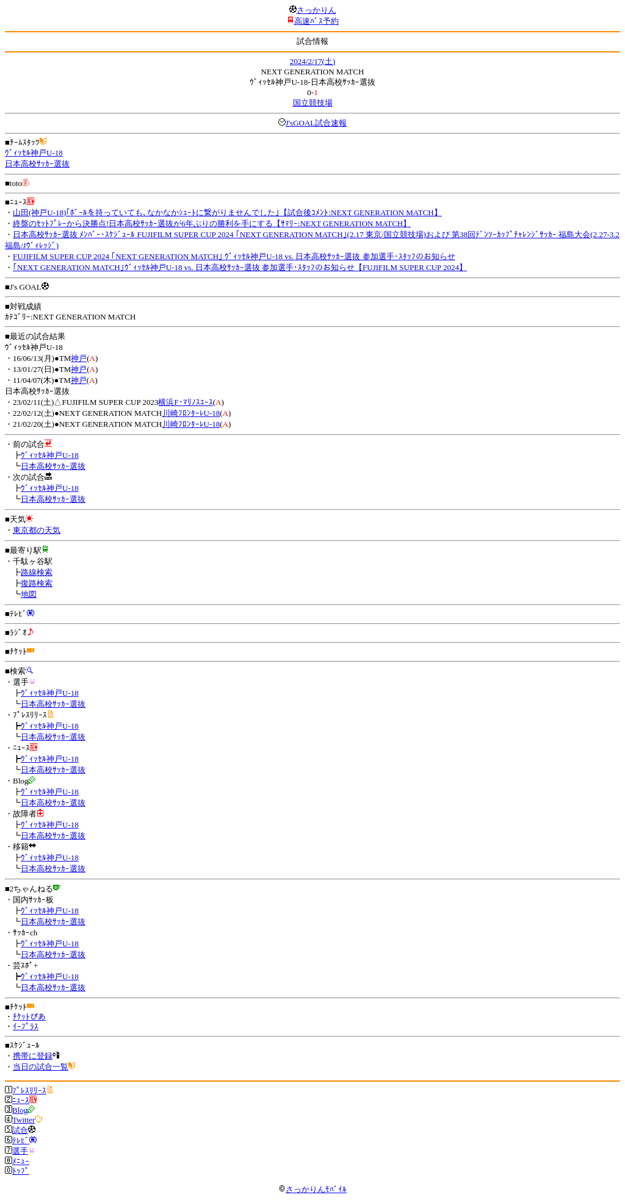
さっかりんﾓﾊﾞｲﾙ (312, 1189)
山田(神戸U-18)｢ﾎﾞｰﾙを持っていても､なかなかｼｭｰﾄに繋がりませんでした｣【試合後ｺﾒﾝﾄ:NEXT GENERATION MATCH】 (227, 212)
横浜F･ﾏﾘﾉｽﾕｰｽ (185, 402)
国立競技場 (313, 102)
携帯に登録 (32, 1055)
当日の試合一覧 (40, 1066)
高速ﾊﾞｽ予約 (316, 21)
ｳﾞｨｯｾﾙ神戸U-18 (34, 152)
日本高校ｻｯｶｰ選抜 (37, 163)
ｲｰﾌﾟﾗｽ (25, 1026)
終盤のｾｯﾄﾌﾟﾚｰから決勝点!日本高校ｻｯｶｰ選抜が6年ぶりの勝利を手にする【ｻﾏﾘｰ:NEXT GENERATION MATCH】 (212, 223)
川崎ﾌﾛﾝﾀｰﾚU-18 (191, 413)
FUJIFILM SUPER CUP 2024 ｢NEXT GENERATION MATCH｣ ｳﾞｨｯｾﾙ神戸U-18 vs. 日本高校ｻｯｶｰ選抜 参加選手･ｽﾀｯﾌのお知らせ (234, 256)
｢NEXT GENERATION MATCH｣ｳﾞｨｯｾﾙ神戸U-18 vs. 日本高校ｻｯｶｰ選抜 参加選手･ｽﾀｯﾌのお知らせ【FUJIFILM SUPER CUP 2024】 (240, 267)
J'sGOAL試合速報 (316, 122)
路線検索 (36, 572)
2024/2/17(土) (312, 61)
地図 (29, 594)
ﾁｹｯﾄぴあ (29, 1016)
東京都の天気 (36, 530)
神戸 (79, 358)
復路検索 (36, 583)
